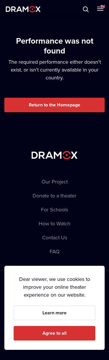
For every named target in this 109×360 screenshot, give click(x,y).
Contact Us (54, 237)
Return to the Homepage (54, 104)
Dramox (23, 9)
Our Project (55, 181)
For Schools (54, 209)
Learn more (54, 312)
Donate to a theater (54, 195)
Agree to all (54, 333)
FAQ (55, 251)
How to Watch (54, 223)
